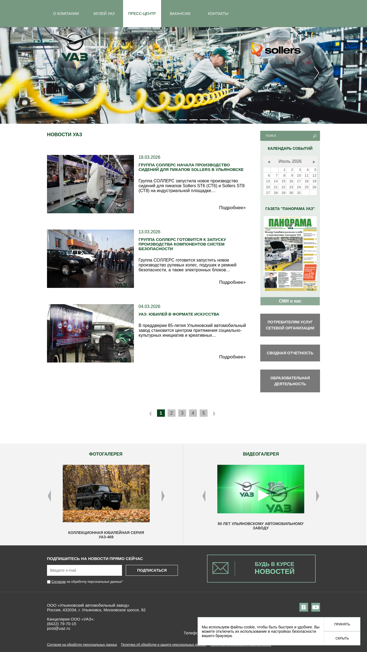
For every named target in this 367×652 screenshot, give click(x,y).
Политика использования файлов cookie (240, 645)
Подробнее (231, 207)
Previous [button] (49, 496)
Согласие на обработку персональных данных (82, 645)
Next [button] (163, 496)
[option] (106, 502)
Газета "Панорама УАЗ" (290, 208)
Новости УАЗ (64, 134)
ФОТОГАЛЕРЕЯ (105, 454)
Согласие (58, 582)
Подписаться (152, 570)
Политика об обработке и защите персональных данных (163, 645)
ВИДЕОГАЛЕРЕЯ (261, 454)
